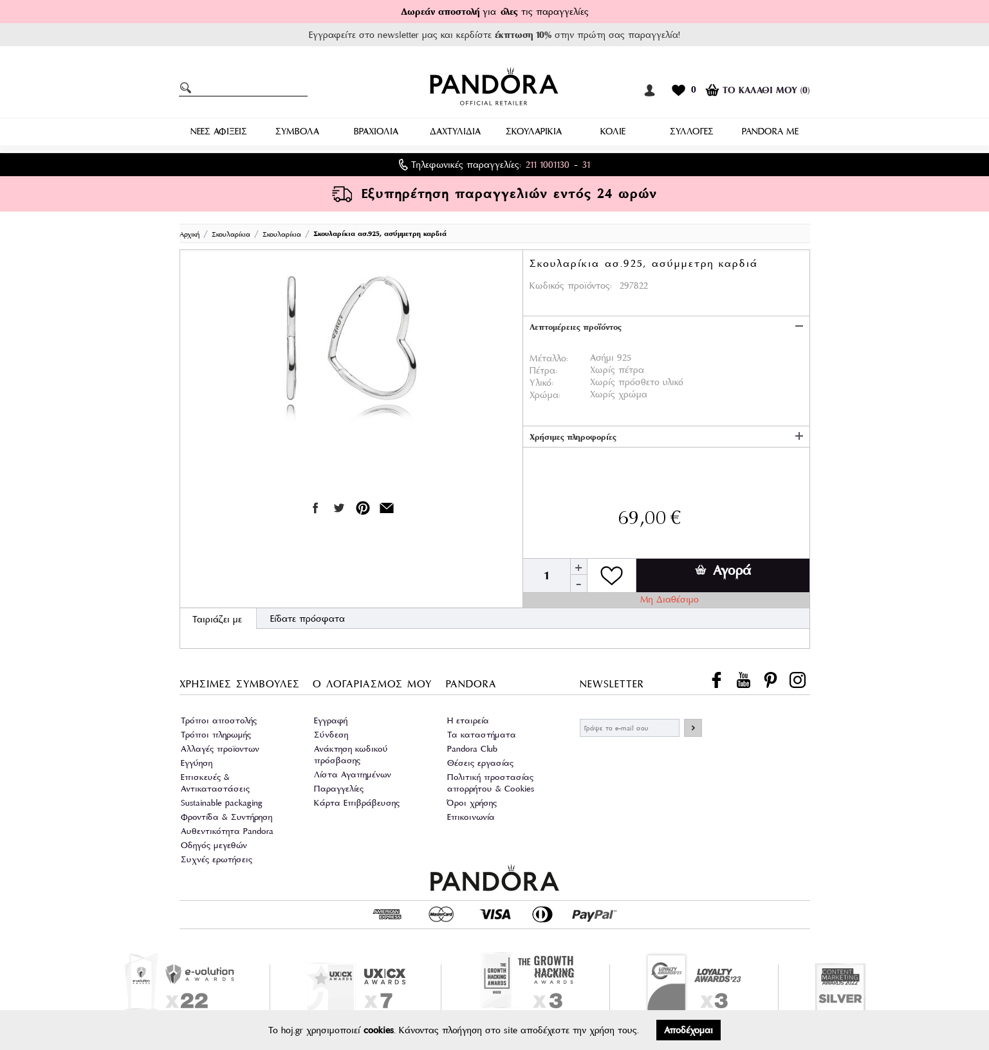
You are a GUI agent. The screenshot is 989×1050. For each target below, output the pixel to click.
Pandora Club (472, 748)
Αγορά (723, 570)
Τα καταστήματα (481, 734)
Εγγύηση (196, 762)
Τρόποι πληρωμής (216, 734)
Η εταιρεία (468, 720)
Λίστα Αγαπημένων (352, 774)
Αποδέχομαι (688, 1030)
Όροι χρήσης (472, 802)
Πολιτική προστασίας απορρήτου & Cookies (490, 783)
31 (586, 164)
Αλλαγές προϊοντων (220, 748)
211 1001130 (547, 164)
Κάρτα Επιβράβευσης (357, 802)
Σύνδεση (331, 734)
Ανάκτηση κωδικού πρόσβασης (351, 754)
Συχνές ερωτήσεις (216, 859)
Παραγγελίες (339, 788)
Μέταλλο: (549, 358)
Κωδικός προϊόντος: (571, 285)
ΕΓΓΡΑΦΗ (693, 728)
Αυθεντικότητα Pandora (227, 831)
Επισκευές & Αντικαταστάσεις (215, 783)
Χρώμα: (545, 395)
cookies (379, 1030)
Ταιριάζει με (217, 619)
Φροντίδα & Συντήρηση (226, 816)
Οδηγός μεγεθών (214, 845)
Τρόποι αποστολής (219, 720)
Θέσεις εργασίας (480, 762)
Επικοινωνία (471, 816)
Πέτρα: (543, 370)
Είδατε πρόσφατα (307, 618)
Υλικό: (541, 382)
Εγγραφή (330, 720)
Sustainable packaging (222, 802)
